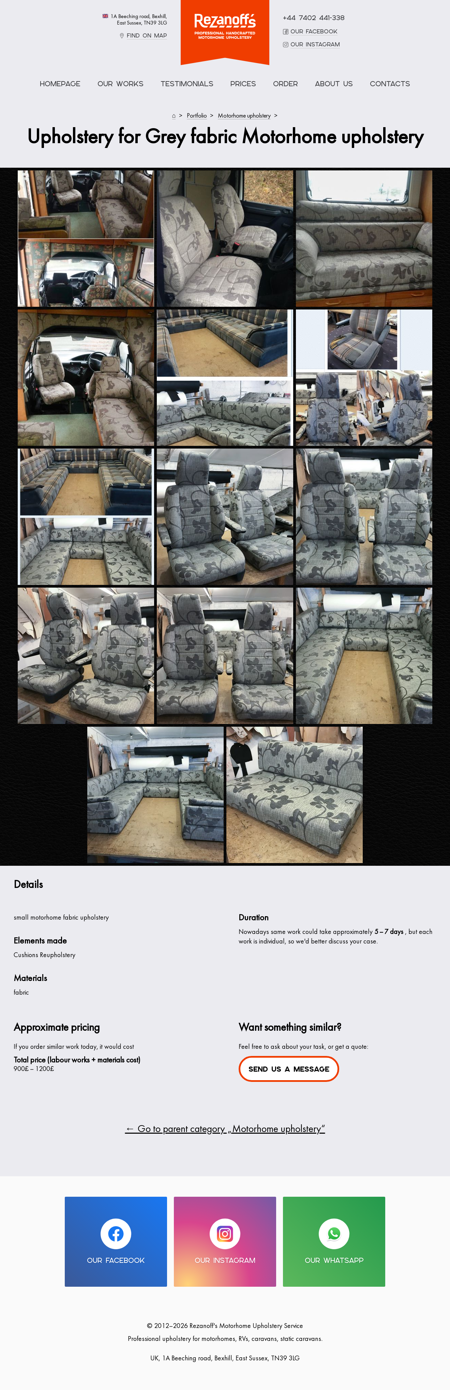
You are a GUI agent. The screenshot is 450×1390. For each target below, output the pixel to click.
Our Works (120, 83)
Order (285, 83)
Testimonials (187, 83)
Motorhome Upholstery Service (225, 26)
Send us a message (289, 1069)
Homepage (60, 83)
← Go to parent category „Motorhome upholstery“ (225, 1129)
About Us (334, 83)
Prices (243, 83)
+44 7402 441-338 (314, 18)
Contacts (390, 83)
